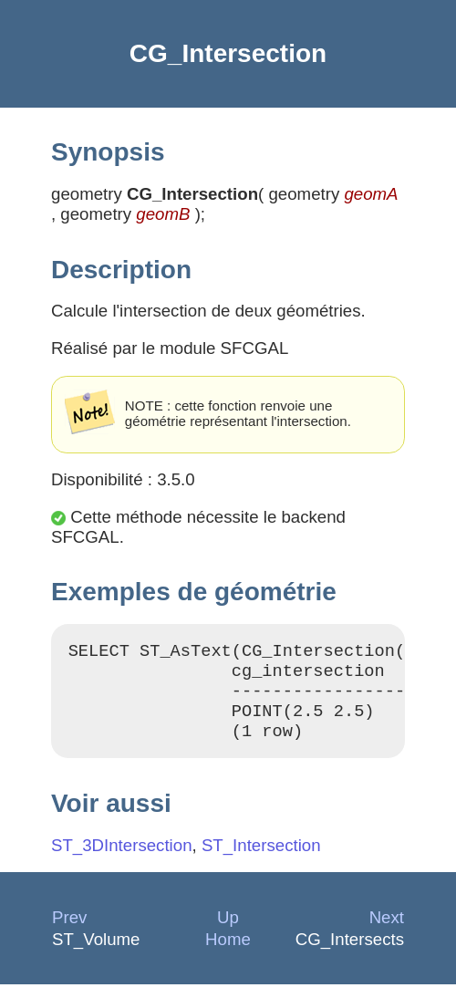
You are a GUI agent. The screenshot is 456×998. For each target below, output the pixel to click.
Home (228, 952)
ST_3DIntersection (121, 858)
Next (386, 931)
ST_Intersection (261, 858)
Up (228, 931)
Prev (69, 931)
